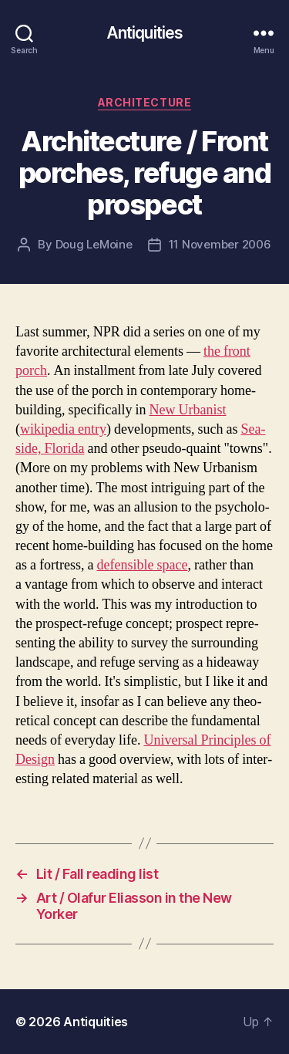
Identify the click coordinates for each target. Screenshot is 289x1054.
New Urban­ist (187, 410)
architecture (144, 102)
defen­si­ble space (141, 565)
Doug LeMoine (94, 244)
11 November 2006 (220, 244)
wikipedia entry (63, 429)
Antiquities (144, 33)
